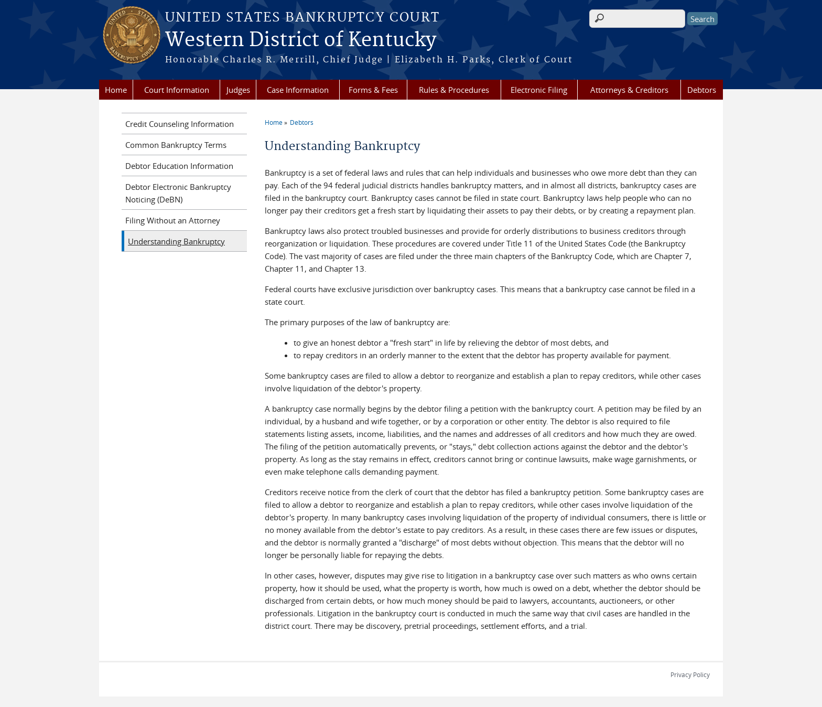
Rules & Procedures (454, 89)
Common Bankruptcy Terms (175, 145)
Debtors (701, 89)
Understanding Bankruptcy (176, 241)
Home (116, 89)
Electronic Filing (539, 89)
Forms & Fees (373, 89)
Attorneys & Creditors (629, 89)
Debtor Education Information (179, 165)
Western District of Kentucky (300, 40)
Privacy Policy (690, 674)
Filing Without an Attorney (172, 220)
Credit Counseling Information (179, 124)
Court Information (176, 89)
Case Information (298, 89)
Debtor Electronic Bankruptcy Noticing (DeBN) (178, 193)
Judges (238, 89)
